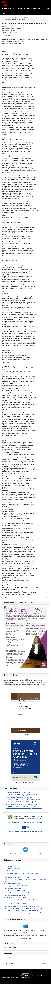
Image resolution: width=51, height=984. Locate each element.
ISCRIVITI (25, 687)
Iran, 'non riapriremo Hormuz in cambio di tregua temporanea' (21, 794)
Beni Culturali (18, 28)
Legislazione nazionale (15, 30)
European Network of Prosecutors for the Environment (25, 831)
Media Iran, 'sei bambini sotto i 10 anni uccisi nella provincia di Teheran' (24, 808)
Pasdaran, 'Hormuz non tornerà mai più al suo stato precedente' (22, 806)
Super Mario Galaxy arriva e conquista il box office (18, 792)
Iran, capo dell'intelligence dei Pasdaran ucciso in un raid (20, 797)
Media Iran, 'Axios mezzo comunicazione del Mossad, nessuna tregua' (23, 803)
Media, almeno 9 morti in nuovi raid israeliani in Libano (19, 796)
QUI (40, 854)
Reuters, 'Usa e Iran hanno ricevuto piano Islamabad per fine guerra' (23, 799)
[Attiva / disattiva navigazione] (3, 13)
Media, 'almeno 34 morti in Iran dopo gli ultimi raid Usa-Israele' (21, 801)
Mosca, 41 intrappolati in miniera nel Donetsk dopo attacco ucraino (23, 804)
